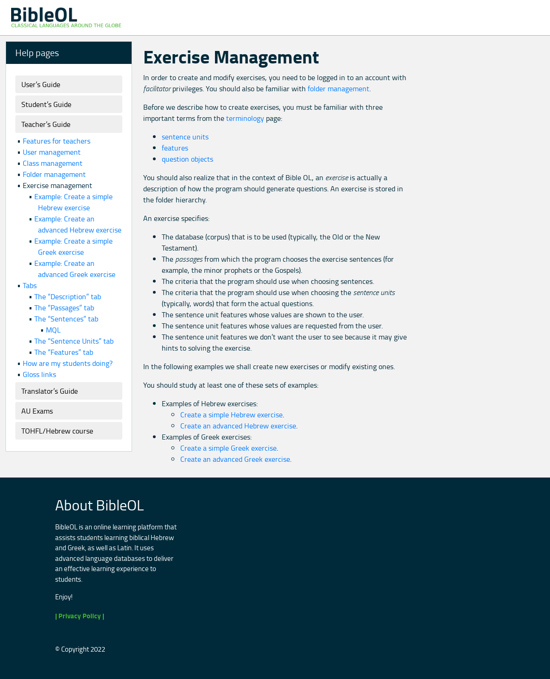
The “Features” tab (63, 352)
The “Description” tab (67, 296)
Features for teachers (56, 140)
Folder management (54, 174)
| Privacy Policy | (79, 615)
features (175, 147)
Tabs (30, 285)
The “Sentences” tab (66, 318)
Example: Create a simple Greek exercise (73, 246)
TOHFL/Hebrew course (57, 430)
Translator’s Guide (49, 390)
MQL (53, 329)
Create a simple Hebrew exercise (231, 414)
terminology (245, 118)
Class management (52, 163)
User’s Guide (40, 84)
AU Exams (37, 410)
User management (52, 151)
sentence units (185, 136)
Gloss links (39, 374)
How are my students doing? (68, 363)
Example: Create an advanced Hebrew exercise (77, 224)
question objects (187, 158)
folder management (338, 88)
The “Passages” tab (64, 307)
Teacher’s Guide (45, 124)
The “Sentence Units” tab (74, 340)
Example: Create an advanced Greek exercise (74, 269)
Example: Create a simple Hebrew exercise (73, 202)
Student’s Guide (46, 104)
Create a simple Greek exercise (228, 447)
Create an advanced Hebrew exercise (238, 425)
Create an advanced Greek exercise (235, 459)
